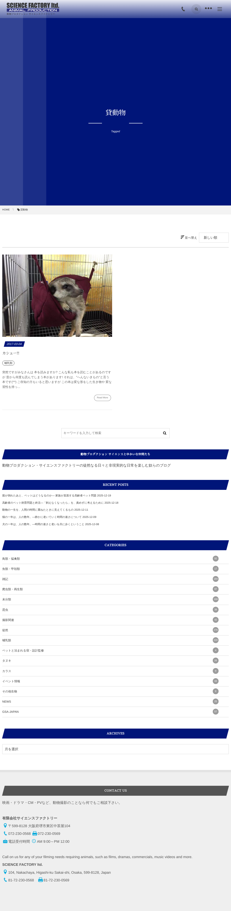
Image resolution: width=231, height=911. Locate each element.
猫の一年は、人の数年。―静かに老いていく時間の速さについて (42, 517)
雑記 (110, 579)
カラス (110, 671)
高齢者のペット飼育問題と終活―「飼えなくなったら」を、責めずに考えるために (53, 502)
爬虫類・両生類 (110, 589)
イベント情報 (110, 681)
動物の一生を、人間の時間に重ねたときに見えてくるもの (38, 509)
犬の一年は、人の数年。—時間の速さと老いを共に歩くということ (43, 524)
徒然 (110, 630)
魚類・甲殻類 (110, 569)
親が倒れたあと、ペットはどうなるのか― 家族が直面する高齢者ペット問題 (49, 495)
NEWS (110, 701)
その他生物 (110, 691)
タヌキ (110, 660)
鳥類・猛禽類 (110, 559)
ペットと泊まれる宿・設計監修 (110, 650)
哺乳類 (110, 640)
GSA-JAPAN (110, 712)
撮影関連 (110, 620)
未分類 (110, 599)
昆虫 (110, 610)
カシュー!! (10, 353)
